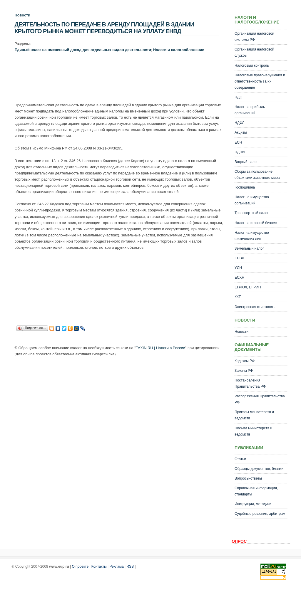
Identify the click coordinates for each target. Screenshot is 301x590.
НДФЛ (240, 123)
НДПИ (240, 152)
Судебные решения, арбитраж (260, 514)
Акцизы (241, 132)
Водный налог (246, 162)
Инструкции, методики (253, 504)
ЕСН (238, 142)
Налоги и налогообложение (178, 50)
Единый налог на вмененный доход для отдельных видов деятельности (83, 50)
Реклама (117, 566)
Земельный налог (249, 248)
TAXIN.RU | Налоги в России (160, 348)
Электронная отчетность (255, 307)
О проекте (80, 566)
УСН (238, 268)
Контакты (99, 566)
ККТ (238, 297)
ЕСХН (239, 277)
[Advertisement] (122, 78)
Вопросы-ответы (248, 478)
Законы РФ (244, 371)
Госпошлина (245, 187)
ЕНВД (239, 258)
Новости (23, 15)
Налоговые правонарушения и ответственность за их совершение (260, 81)
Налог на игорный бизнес (256, 223)
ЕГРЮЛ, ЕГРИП (248, 287)
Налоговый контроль (252, 65)
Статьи (240, 459)
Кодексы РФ (245, 361)
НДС (238, 97)
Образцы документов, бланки (259, 469)
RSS (130, 566)
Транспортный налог (252, 213)
